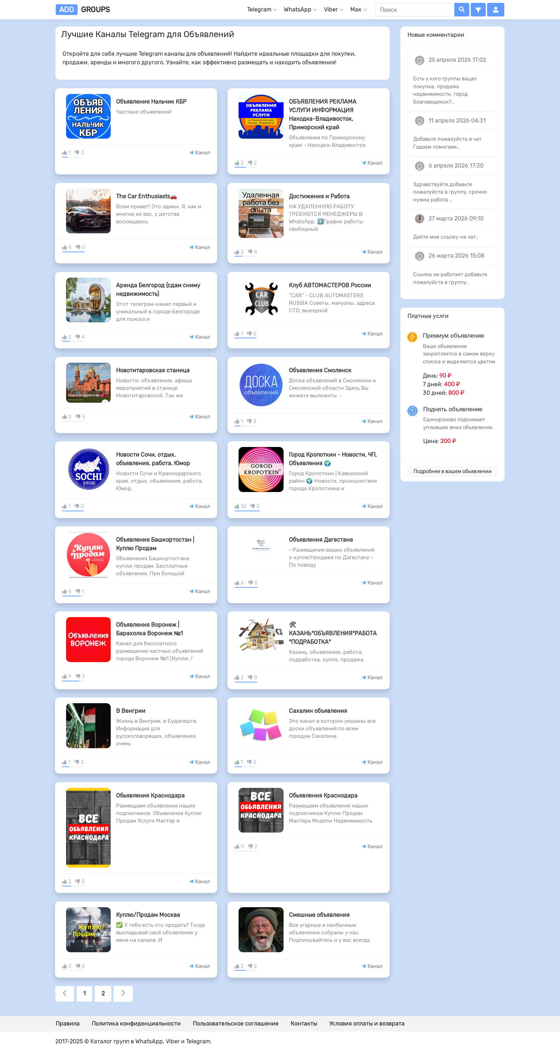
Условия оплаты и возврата (367, 1023)
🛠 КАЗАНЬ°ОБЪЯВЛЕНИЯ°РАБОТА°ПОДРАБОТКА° (333, 633)
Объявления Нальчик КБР (151, 101)
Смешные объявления (319, 915)
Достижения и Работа (319, 196)
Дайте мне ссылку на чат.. (446, 237)
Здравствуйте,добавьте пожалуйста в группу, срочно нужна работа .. (450, 192)
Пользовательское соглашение (236, 1023)
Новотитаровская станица (153, 370)
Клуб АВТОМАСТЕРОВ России (330, 285)
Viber (331, 9)
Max (355, 9)
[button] (478, 9)
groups (83, 9)
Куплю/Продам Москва (148, 915)
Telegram (259, 9)
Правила (68, 1023)
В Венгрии (130, 710)
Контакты (304, 1023)
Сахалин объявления (318, 710)
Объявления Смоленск (320, 370)
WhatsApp (297, 9)
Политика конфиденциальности (136, 1023)
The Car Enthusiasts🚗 (146, 196)
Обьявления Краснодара (150, 795)
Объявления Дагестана (321, 539)
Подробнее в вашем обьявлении (453, 471)
